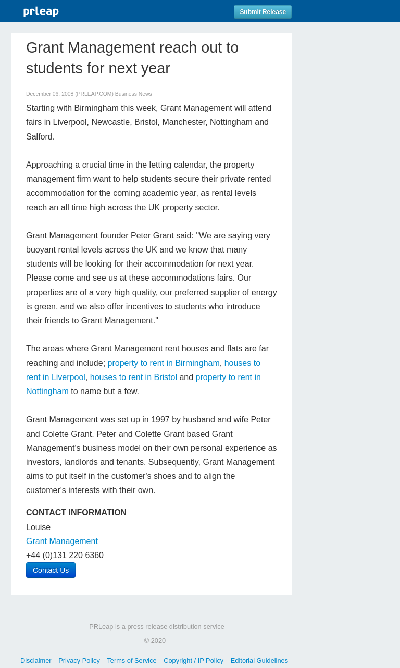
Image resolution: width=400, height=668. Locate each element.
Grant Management (62, 541)
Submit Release (263, 12)
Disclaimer (36, 660)
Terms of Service (131, 660)
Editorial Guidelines (259, 660)
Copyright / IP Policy (193, 660)
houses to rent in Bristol (133, 377)
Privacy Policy (79, 660)
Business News (133, 94)
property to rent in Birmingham (164, 363)
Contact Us (51, 570)
